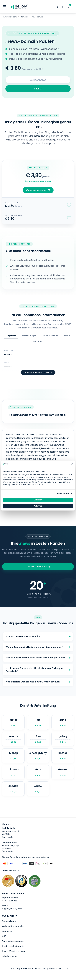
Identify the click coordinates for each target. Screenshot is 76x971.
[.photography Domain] (38, 756)
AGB (4, 936)
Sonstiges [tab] (37, 341)
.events (13, 739)
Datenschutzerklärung (13, 941)
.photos (63, 756)
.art (38, 722)
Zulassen (38, 500)
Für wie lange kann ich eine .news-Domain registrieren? (38, 657)
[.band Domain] (63, 722)
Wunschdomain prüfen (38, 190)
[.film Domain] (38, 739)
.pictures (13, 772)
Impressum (7, 931)
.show (38, 772)
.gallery (63, 739)
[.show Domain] (38, 772)
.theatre (13, 789)
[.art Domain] (38, 722)
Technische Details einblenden (38, 372)
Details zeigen (62, 493)
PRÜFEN (38, 88)
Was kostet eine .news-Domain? (38, 636)
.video (38, 789)
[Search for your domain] (38, 79)
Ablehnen (38, 506)
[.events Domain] (13, 739)
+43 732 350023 (9, 900)
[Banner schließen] (72, 464)
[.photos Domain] (63, 756)
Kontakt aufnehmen (38, 566)
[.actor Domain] (13, 722)
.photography (38, 756)
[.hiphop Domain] (13, 756)
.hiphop (13, 756)
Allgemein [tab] (11, 335)
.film (38, 739)
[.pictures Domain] (13, 772)
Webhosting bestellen (13, 926)
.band (63, 722)
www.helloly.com (10, 17)
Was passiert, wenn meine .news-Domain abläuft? (38, 681)
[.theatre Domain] (13, 789)
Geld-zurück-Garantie (13, 946)
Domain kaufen (9, 921)
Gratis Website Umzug (13, 951)
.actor (13, 722)
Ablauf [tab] (67, 335)
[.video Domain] (38, 789)
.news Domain (37, 17)
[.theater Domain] (63, 772)
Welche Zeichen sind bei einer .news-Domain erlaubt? (38, 647)
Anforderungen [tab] (29, 335)
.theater (63, 772)
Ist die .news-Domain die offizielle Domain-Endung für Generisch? (38, 669)
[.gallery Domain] (63, 739)
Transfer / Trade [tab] (50, 335)
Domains (24, 17)
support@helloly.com (12, 908)
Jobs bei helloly (9, 956)
